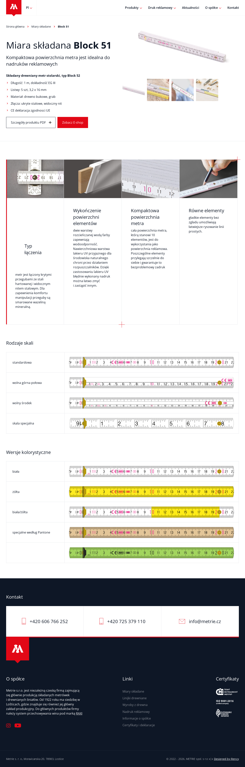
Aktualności (190, 8)
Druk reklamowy (160, 8)
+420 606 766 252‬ (49, 621)
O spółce (211, 8)
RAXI (79, 713)
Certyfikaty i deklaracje (138, 725)
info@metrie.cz (205, 621)
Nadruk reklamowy (136, 712)
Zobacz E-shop (72, 122)
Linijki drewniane (134, 698)
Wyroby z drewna (135, 705)
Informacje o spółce (136, 718)
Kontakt (233, 8)
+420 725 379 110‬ (126, 621)
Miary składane (41, 26)
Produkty (132, 8)
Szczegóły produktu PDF (28, 122)
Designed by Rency (226, 759)
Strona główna (15, 26)
